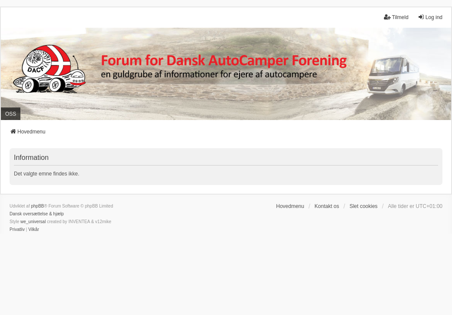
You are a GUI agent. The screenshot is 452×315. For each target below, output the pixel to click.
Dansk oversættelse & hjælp (37, 213)
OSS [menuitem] (10, 114)
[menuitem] (17, 230)
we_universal (33, 221)
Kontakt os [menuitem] (326, 206)
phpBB (37, 206)
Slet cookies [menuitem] (364, 206)
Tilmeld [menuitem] (396, 17)
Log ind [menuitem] (430, 17)
